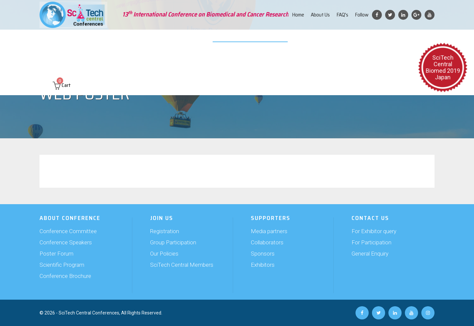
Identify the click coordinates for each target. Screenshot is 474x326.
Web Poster (280, 39)
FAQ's (342, 15)
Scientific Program (62, 264)
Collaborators (267, 242)
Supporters (177, 39)
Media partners (269, 231)
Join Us (150, 39)
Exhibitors (263, 264)
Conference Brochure (65, 276)
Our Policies (164, 253)
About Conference (65, 39)
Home (298, 15)
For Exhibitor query (374, 231)
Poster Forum (56, 253)
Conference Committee (68, 231)
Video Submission (242, 39)
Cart (62, 60)
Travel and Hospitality (324, 39)
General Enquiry (370, 253)
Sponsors (263, 253)
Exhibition (206, 39)
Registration (164, 231)
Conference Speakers (66, 242)
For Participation (371, 242)
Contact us (410, 39)
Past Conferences (373, 39)
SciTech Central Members (181, 264)
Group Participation (173, 242)
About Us (320, 15)
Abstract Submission (114, 39)
